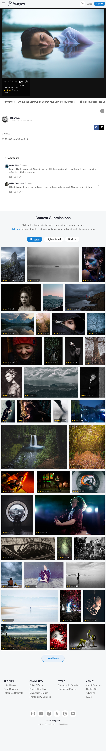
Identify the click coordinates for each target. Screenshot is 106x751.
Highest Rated (54, 239)
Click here (15, 229)
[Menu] (3, 3)
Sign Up (99, 4)
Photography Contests (40, 697)
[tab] (34, 239)
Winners (9, 102)
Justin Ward (14, 165)
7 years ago (24, 165)
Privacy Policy (44, 724)
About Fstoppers (94, 685)
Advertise (90, 693)
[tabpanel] (53, 459)
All (34, 239)
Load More (53, 658)
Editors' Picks (36, 685)
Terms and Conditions (58, 724)
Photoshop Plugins (67, 689)
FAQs (89, 697)
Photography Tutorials (69, 685)
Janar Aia (14, 118)
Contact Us (91, 689)
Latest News (10, 685)
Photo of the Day (38, 689)
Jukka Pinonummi (16, 183)
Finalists (72, 239)
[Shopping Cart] (82, 3)
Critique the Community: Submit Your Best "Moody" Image (46, 102)
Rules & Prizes (88, 102)
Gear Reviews (11, 689)
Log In (89, 4)
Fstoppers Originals (13, 693)
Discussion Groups (39, 693)
